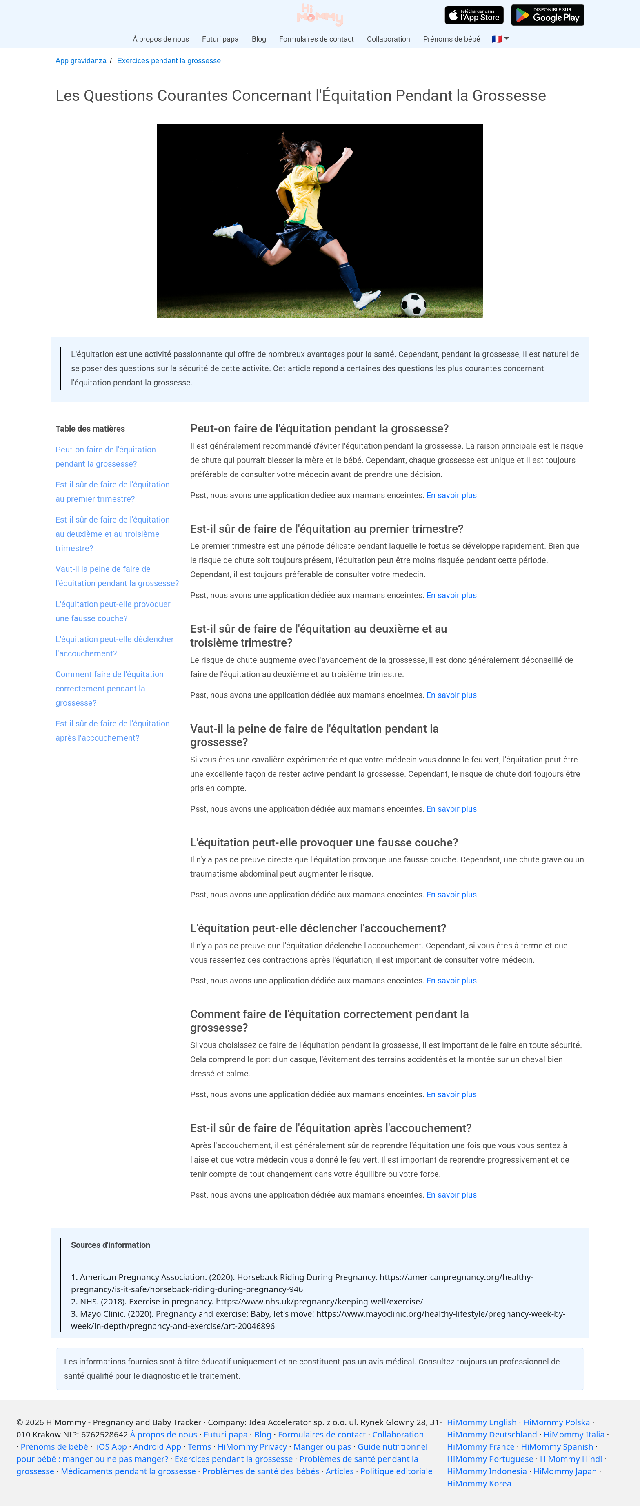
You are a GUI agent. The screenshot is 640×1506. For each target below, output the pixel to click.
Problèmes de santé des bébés (260, 1471)
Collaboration (388, 39)
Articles (340, 1471)
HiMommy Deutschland (492, 1434)
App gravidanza (81, 61)
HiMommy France (481, 1446)
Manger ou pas (322, 1446)
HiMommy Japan (565, 1471)
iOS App (112, 1446)
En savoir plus (452, 495)
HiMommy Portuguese (490, 1458)
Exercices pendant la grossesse (169, 61)
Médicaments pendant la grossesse (128, 1471)
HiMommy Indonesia (487, 1471)
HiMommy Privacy (252, 1446)
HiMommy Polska (556, 1422)
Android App (157, 1446)
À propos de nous (161, 39)
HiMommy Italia (574, 1434)
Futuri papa (220, 39)
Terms (199, 1446)
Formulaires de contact (316, 39)
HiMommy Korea (479, 1483)
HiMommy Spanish (557, 1446)
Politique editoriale (396, 1471)
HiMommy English (482, 1422)
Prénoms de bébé (451, 39)
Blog (259, 39)
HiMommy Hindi (571, 1458)
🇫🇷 (497, 39)
